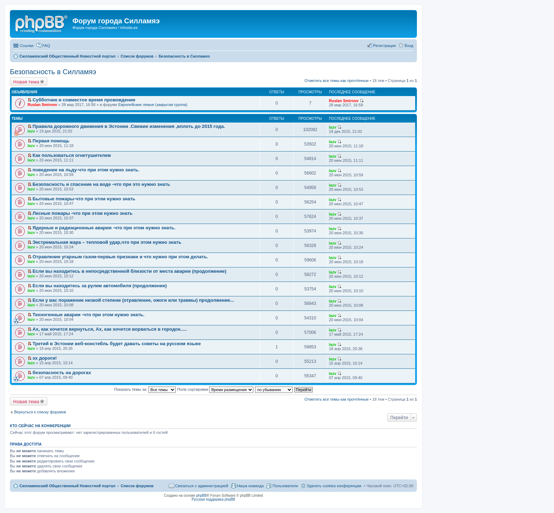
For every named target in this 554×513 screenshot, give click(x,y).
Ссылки (27, 45)
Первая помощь (51, 140)
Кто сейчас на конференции (40, 426)
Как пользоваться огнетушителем (72, 155)
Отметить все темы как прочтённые (337, 80)
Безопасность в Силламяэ (53, 72)
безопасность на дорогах (62, 372)
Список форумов (136, 486)
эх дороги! (45, 358)
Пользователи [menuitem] (285, 486)
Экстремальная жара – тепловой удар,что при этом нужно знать (107, 242)
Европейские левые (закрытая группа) (153, 104)
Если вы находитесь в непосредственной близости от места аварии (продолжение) (129, 271)
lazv (31, 131)
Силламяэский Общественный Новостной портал (67, 486)
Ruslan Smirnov (42, 104)
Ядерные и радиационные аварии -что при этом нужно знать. (104, 227)
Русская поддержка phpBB (213, 499)
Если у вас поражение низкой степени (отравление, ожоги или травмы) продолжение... (133, 300)
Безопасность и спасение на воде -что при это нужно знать (101, 184)
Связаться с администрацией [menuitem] (201, 486)
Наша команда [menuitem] (250, 486)
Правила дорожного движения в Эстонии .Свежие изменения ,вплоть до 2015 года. (129, 126)
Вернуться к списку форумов (40, 412)
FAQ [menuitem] (46, 45)
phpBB (201, 495)
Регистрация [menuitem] (384, 45)
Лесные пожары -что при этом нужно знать (82, 213)
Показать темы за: (145, 389)
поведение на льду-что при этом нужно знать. (86, 169)
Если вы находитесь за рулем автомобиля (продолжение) (100, 285)
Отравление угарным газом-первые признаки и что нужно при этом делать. (120, 256)
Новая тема (26, 81)
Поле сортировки (215, 389)
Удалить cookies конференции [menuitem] (334, 486)
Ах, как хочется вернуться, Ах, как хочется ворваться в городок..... (110, 329)
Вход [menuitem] (409, 45)
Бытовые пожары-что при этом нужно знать (84, 198)
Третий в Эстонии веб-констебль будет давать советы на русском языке (117, 343)
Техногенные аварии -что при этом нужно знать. (89, 314)
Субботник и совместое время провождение (84, 99)
